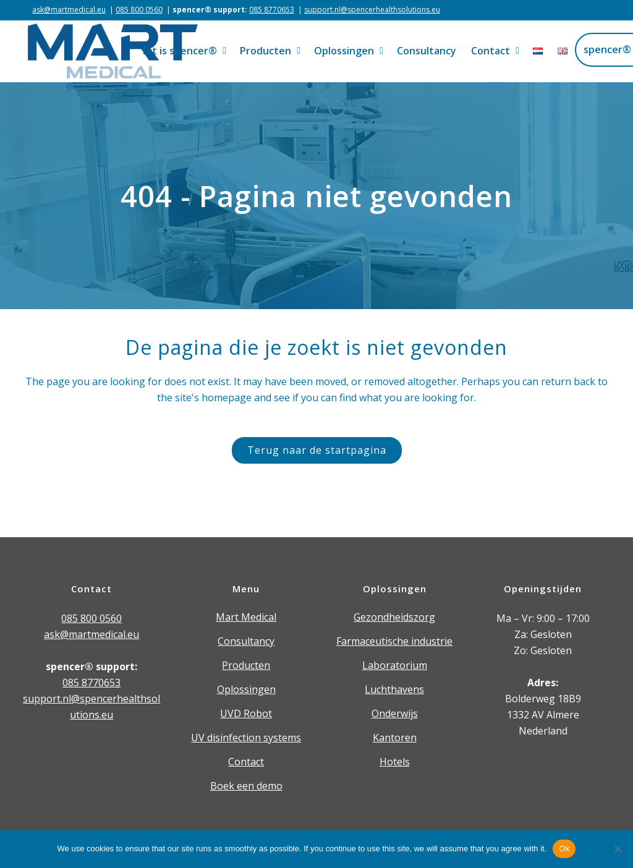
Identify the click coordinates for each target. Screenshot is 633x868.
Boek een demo (246, 786)
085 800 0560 (139, 9)
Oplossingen (246, 689)
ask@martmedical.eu (69, 9)
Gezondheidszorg (394, 617)
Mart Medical (246, 617)
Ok (564, 848)
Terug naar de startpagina (316, 450)
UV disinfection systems (246, 737)
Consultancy (246, 641)
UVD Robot (246, 713)
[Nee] (617, 849)
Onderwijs (395, 713)
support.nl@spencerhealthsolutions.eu (372, 9)
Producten (246, 665)
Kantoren (395, 737)
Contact (246, 761)
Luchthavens (394, 689)
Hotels (395, 761)
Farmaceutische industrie (394, 641)
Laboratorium (394, 665)
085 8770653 (271, 9)
